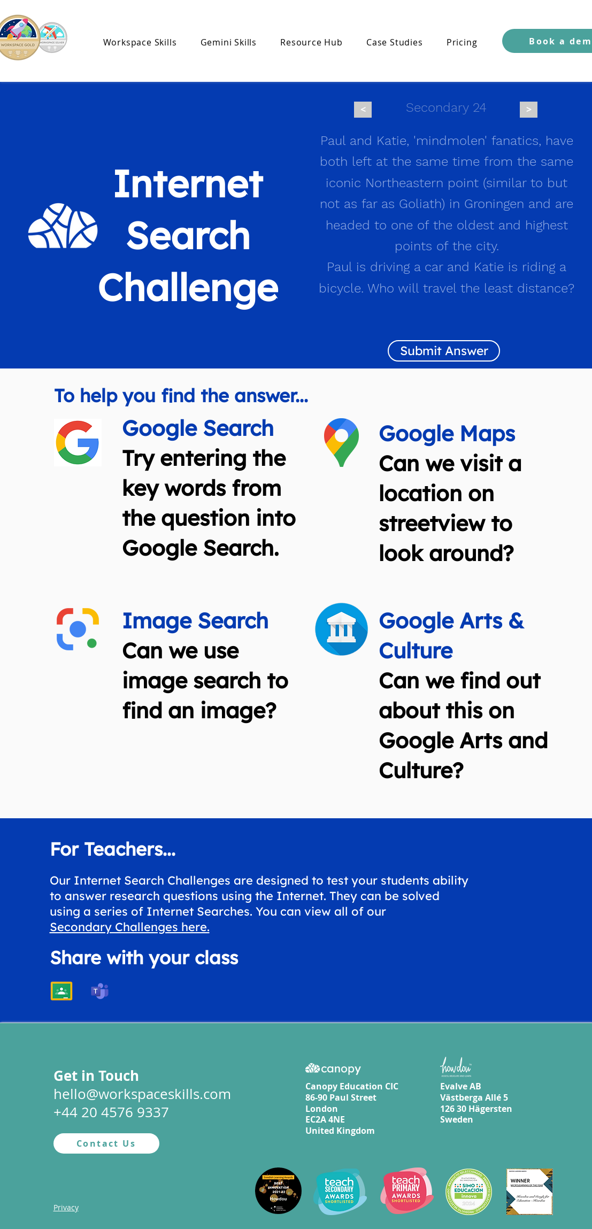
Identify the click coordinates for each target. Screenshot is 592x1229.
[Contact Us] (106, 1143)
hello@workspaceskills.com (142, 1094)
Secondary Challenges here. (130, 926)
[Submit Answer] (444, 351)
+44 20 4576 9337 (111, 1112)
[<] (363, 110)
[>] (528, 110)
